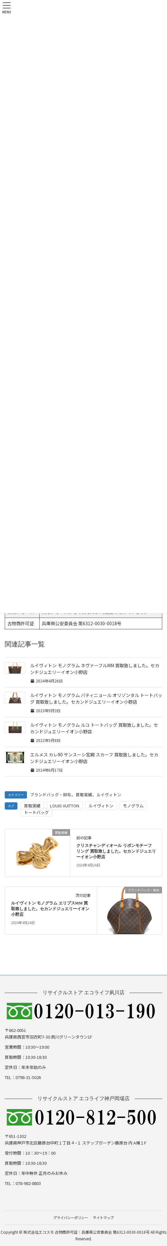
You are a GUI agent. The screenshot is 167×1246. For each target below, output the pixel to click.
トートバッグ (36, 812)
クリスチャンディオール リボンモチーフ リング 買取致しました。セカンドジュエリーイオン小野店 (116, 851)
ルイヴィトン (109, 795)
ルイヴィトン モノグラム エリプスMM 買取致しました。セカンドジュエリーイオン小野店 (50, 909)
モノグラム (133, 806)
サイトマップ (103, 1217)
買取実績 (84, 795)
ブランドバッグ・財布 (50, 795)
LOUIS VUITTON (64, 806)
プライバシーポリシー (70, 1217)
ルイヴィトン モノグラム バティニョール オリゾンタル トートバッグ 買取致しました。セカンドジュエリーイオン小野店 (96, 698)
